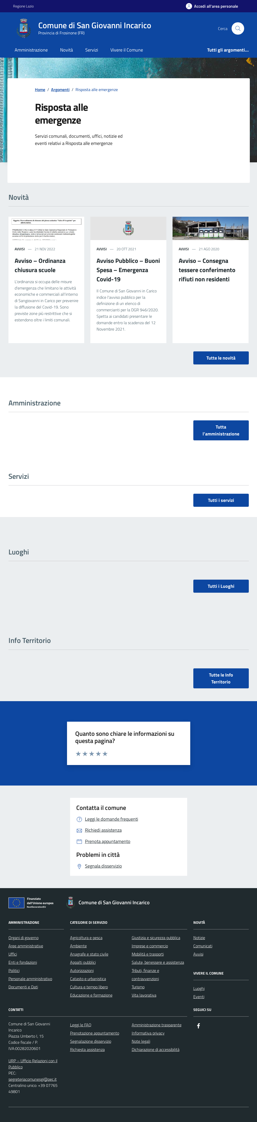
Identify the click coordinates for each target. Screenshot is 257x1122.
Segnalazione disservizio (90, 1041)
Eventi (198, 997)
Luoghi (199, 988)
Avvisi (20, 249)
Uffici (12, 954)
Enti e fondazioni (22, 962)
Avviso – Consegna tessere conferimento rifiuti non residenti (207, 270)
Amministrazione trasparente (157, 1025)
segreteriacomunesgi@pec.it (32, 1079)
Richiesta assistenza (87, 1049)
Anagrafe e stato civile (89, 954)
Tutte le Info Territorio (221, 678)
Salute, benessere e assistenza (158, 962)
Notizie (199, 938)
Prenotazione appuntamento (94, 1033)
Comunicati (202, 946)
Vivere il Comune (126, 49)
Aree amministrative (25, 946)
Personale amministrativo (30, 979)
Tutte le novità (220, 357)
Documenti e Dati (23, 987)
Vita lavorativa (144, 995)
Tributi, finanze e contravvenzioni (145, 974)
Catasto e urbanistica (88, 979)
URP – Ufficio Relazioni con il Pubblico (33, 1064)
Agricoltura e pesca (86, 938)
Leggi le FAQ (80, 1025)
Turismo (138, 987)
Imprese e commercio (150, 946)
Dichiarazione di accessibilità (155, 1049)
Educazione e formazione (91, 995)
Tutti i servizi (221, 500)
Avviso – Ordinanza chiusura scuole (40, 265)
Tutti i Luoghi (221, 586)
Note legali (141, 1041)
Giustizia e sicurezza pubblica (156, 938)
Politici (14, 970)
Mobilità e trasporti (148, 954)
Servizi (91, 49)
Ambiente (78, 946)
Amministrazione (31, 49)
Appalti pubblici (83, 962)
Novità (66, 49)
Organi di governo (23, 938)
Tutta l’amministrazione (221, 430)
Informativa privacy (148, 1033)
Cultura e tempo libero (89, 987)
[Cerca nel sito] (238, 28)
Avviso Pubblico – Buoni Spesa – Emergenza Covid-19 (128, 270)
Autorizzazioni (82, 970)
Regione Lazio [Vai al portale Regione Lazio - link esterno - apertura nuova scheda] (23, 6)
